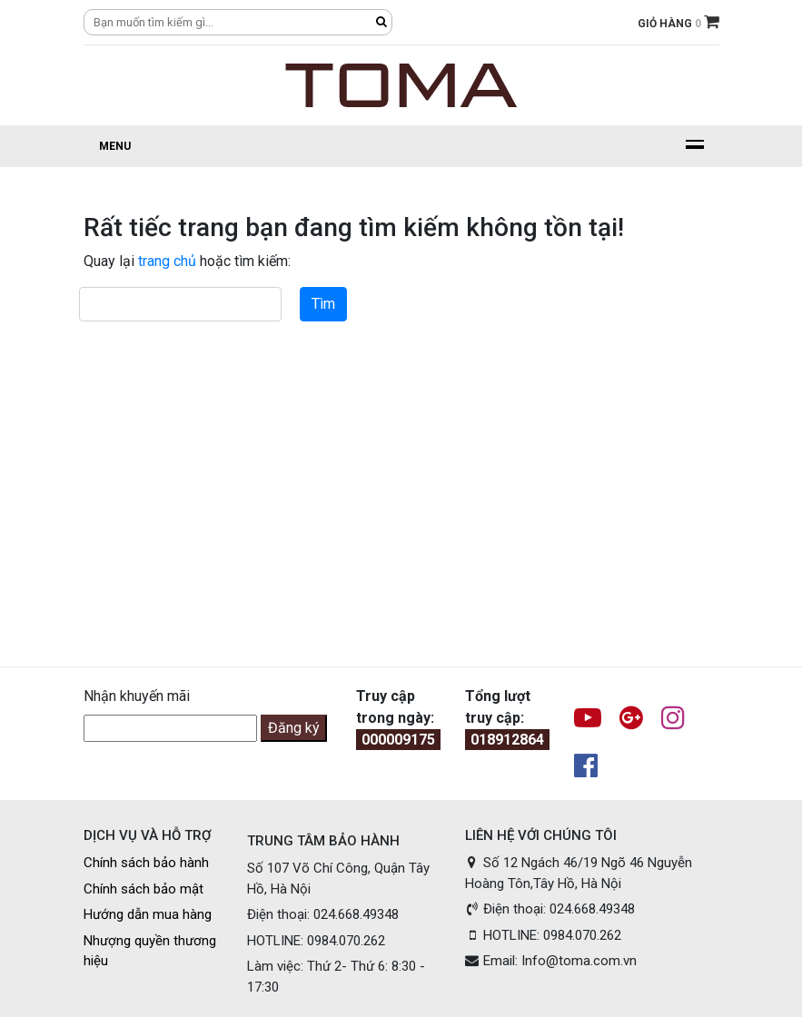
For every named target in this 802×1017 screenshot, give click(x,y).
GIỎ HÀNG (678, 23)
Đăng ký (294, 727)
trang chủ (167, 261)
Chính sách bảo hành (146, 862)
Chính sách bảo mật (143, 889)
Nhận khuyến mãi (137, 696)
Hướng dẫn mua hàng (148, 914)
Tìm (323, 303)
